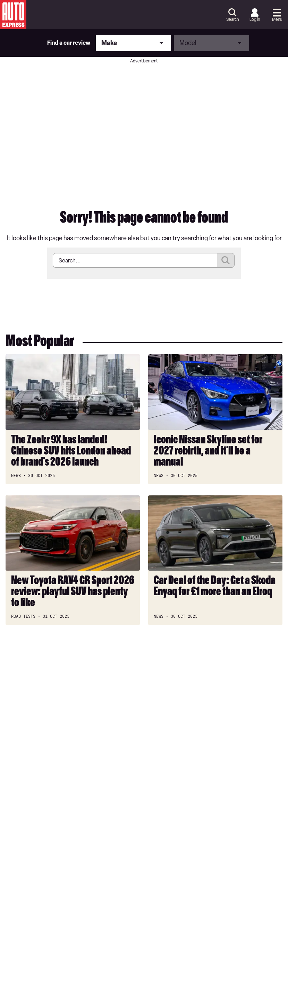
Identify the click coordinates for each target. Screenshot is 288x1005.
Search (232, 19)
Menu (277, 19)
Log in (254, 19)
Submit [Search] (226, 260)
